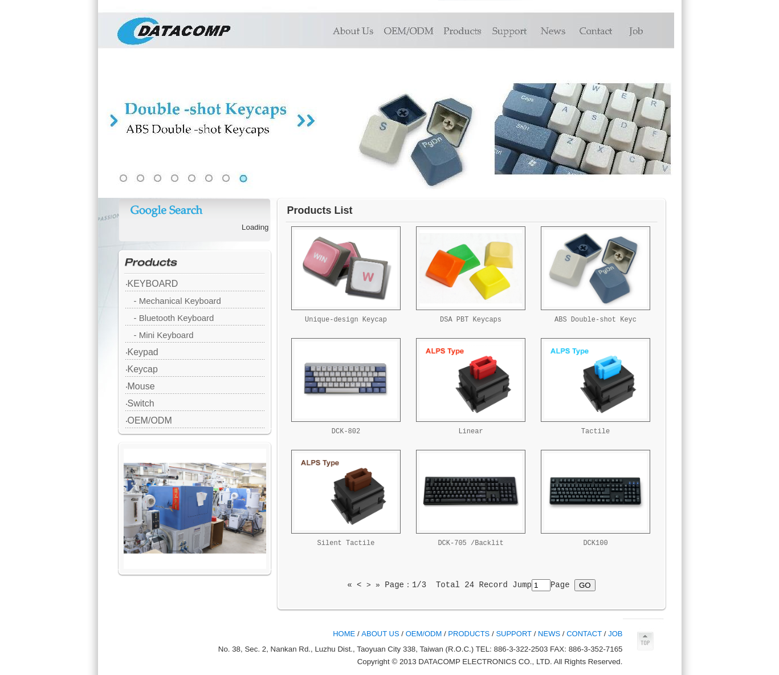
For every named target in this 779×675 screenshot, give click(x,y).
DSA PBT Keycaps (470, 320)
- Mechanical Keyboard (177, 301)
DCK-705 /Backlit (470, 543)
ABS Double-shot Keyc (595, 320)
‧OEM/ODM (148, 420)
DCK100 (595, 543)
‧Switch (139, 403)
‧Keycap (141, 369)
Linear (470, 432)
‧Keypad (141, 352)
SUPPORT (514, 633)
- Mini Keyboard (164, 335)
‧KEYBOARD (151, 283)
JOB (615, 633)
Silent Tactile (346, 543)
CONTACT (584, 633)
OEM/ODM (424, 633)
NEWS (549, 633)
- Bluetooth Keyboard (174, 318)
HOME (344, 633)
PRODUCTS (469, 633)
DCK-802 (346, 432)
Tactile (595, 432)
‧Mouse (140, 386)
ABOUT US (380, 633)
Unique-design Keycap (346, 320)
